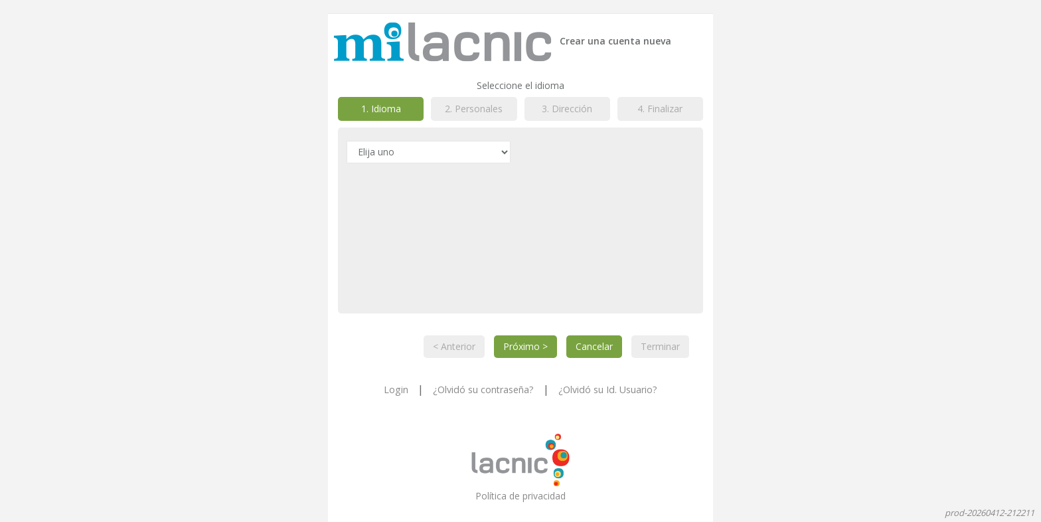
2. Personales (474, 108)
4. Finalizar (659, 108)
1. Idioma (381, 108)
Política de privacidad (520, 495)
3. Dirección (567, 108)
